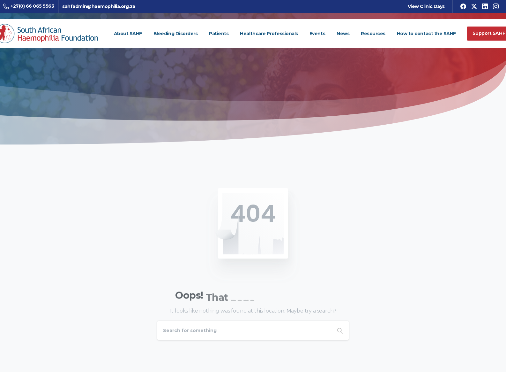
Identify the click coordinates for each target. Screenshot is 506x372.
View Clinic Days (424, 6)
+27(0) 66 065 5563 (30, 6)
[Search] (244, 330)
